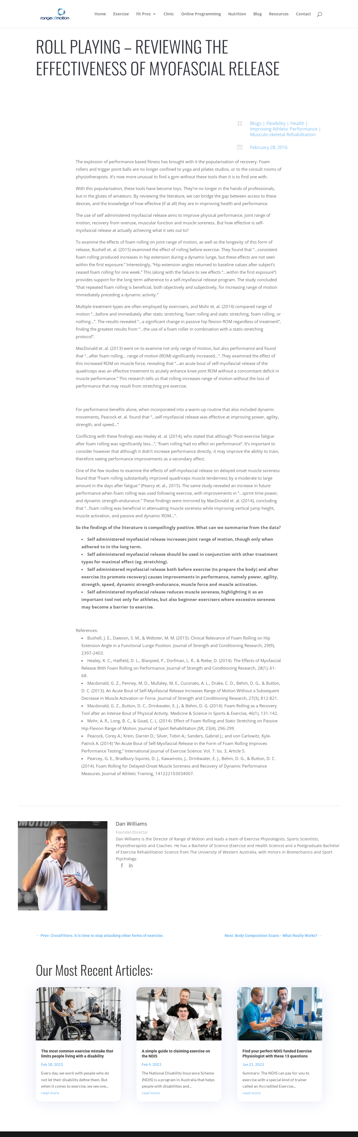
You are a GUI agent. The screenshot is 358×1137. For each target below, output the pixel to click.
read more (50, 1092)
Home (100, 14)
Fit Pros (143, 14)
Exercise (121, 14)
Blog (257, 14)
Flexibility (276, 123)
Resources (279, 14)
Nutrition (237, 14)
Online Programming (201, 14)
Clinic (169, 14)
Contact (303, 14)
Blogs (256, 123)
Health (297, 123)
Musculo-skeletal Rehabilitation (283, 134)
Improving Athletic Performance (283, 129)
